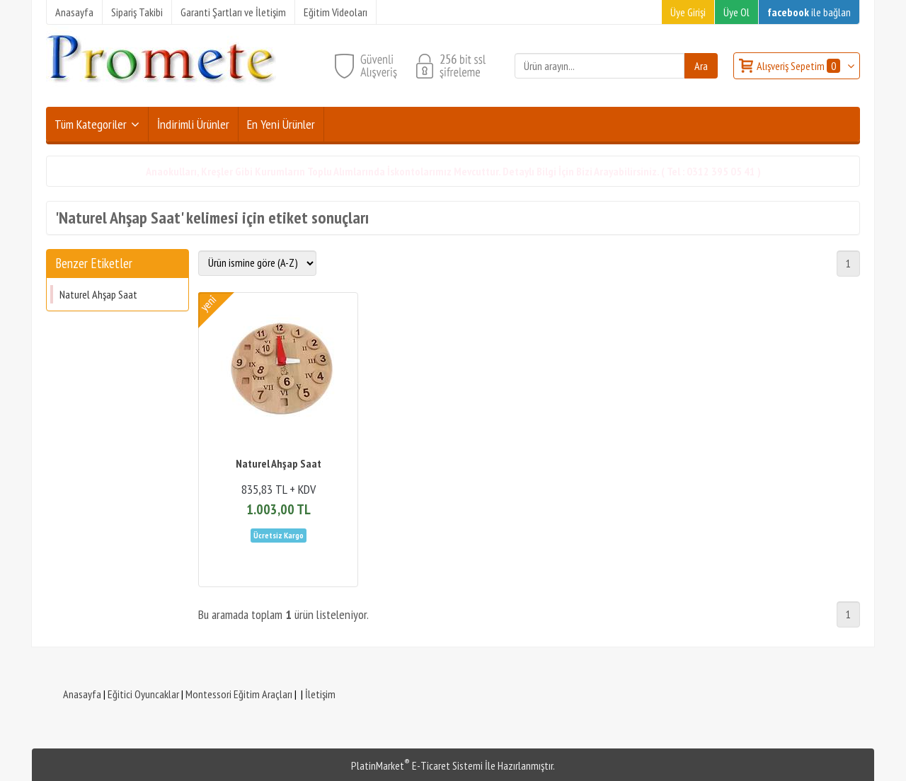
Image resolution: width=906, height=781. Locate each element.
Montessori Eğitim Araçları (238, 694)
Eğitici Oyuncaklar (143, 694)
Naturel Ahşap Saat (98, 294)
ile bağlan (809, 12)
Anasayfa (82, 694)
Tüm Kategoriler (91, 124)
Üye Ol (736, 12)
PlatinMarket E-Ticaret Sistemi (417, 765)
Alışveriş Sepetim (799, 66)
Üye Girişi (688, 12)
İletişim (320, 694)
